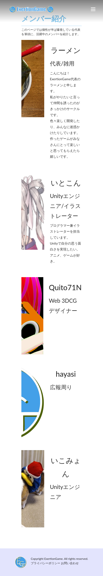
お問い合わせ (70, 563)
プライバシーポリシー (45, 563)
